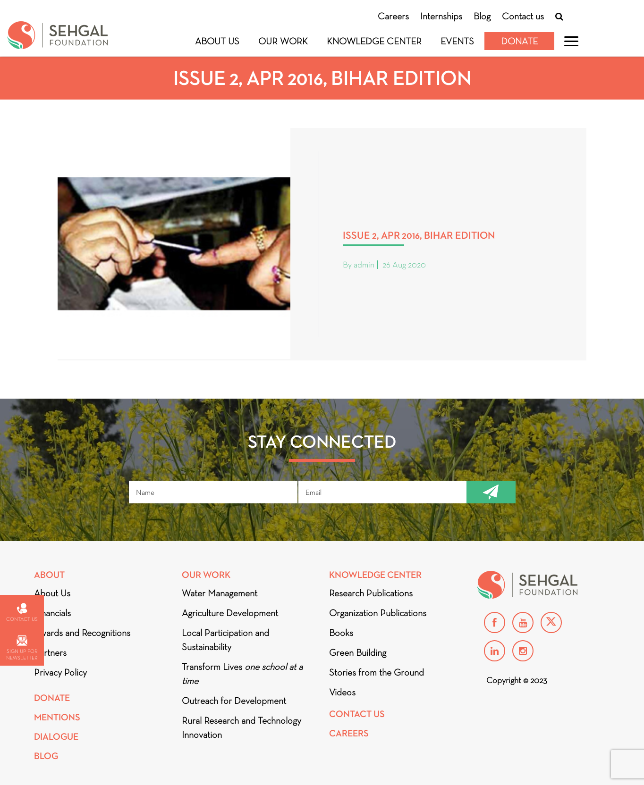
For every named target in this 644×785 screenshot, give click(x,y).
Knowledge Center (374, 41)
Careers (393, 16)
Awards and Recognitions (82, 632)
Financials (52, 612)
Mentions (57, 717)
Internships (441, 16)
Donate (519, 41)
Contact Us (357, 714)
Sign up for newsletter (21, 648)
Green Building (357, 652)
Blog (482, 16)
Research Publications (371, 593)
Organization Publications (377, 612)
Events (457, 41)
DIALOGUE (56, 736)
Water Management (219, 593)
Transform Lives (242, 673)
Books (341, 632)
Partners (50, 652)
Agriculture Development (230, 612)
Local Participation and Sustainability (225, 639)
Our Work (283, 41)
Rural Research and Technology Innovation (241, 727)
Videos (342, 692)
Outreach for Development (234, 700)
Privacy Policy (60, 672)
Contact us (523, 16)
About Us (217, 41)
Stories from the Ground (376, 672)
